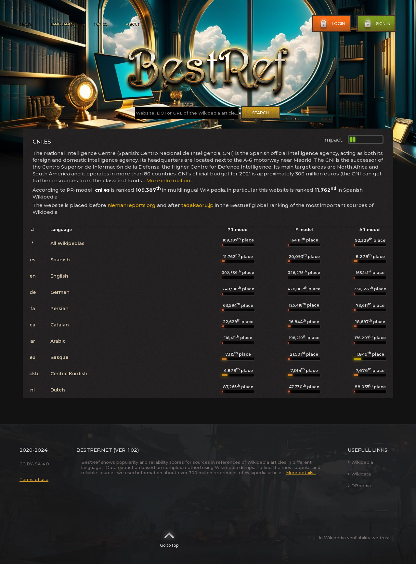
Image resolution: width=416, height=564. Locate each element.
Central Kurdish (68, 374)
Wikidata (359, 473)
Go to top (169, 538)
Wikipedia (360, 462)
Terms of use (34, 479)
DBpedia (359, 485)
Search (260, 112)
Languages (61, 24)
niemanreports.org (132, 205)
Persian (59, 308)
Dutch (57, 390)
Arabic (58, 341)
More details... (301, 472)
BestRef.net (94, 450)
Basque (59, 357)
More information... (169, 180)
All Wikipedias (67, 243)
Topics (100, 24)
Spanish (60, 260)
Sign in (376, 24)
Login (332, 24)
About (132, 24)
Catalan (59, 325)
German (60, 292)
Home (25, 24)
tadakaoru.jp (197, 205)
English (59, 276)
